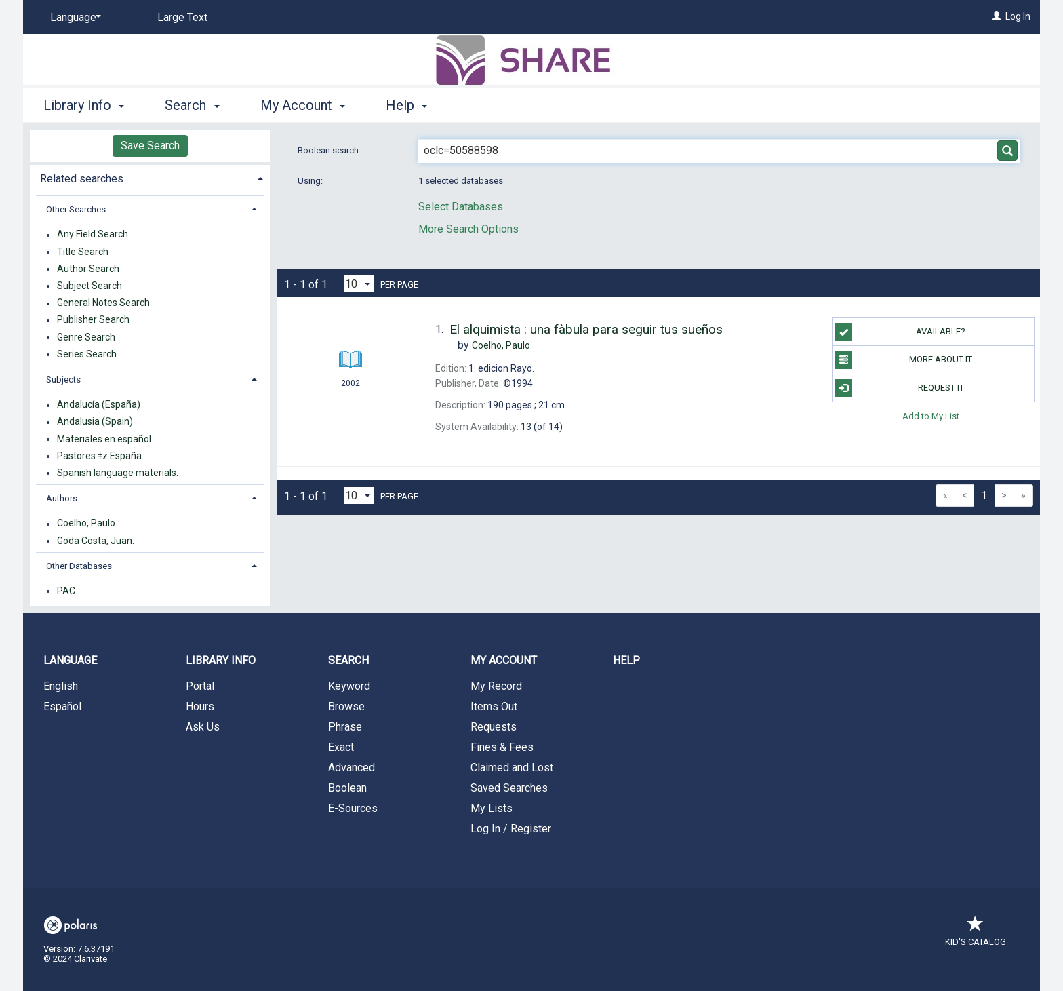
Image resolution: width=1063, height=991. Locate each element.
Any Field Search (92, 234)
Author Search (88, 268)
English (60, 686)
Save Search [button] (150, 145)
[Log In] (996, 16)
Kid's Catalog (975, 935)
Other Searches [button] (76, 209)
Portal (200, 686)
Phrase (345, 726)
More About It (903, 360)
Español (62, 706)
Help (626, 660)
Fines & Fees (502, 747)
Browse (346, 706)
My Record (496, 686)
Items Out (493, 706)
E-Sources (353, 808)
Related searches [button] (81, 178)
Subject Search (89, 285)
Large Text (182, 17)
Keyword (349, 686)
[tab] (150, 177)
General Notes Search (103, 303)
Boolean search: (330, 150)
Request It (899, 388)
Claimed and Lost (511, 767)
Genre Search (86, 337)
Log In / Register (510, 828)
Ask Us (203, 726)
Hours (200, 706)
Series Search (87, 354)
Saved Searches (509, 787)
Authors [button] (61, 498)
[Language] (73, 17)
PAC (66, 590)
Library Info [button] (83, 105)
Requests (493, 726)
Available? (900, 332)
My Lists (491, 808)
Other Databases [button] (79, 566)
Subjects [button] (63, 379)
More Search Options (468, 228)
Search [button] (192, 105)
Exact (341, 747)
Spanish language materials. (117, 472)
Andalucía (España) (98, 405)
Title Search (82, 251)
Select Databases (460, 206)
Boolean (347, 787)
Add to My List (930, 416)
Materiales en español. (105, 438)
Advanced (351, 767)
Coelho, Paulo (86, 523)
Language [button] (70, 660)
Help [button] (406, 105)
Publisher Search (93, 320)
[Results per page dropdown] (359, 283)
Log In (1017, 16)
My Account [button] (302, 105)
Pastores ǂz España (99, 455)
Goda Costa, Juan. (95, 540)
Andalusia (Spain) (95, 421)
